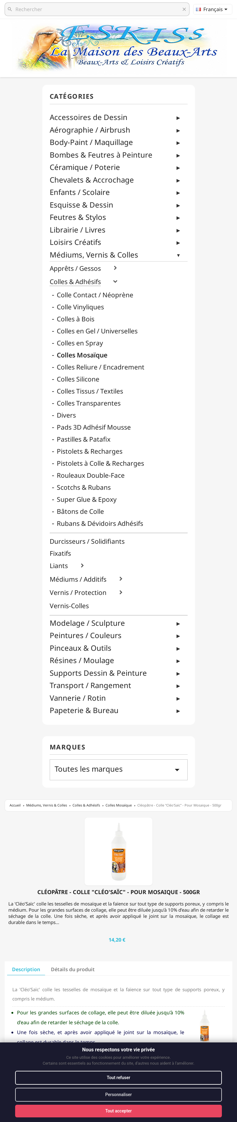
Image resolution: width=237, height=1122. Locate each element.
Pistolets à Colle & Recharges (100, 463)
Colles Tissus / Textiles (90, 391)
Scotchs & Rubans (84, 487)
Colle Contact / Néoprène (95, 295)
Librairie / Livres (78, 230)
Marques (68, 747)
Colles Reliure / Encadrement (100, 367)
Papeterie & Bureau (84, 710)
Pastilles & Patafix (83, 439)
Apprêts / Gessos (75, 268)
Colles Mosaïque (82, 355)
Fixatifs (60, 553)
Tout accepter (118, 1110)
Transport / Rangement (90, 685)
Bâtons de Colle (80, 511)
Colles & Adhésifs (75, 282)
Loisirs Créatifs (75, 242)
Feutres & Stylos (78, 217)
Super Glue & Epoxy (87, 499)
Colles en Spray (80, 343)
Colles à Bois (75, 319)
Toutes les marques (119, 769)
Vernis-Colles (69, 606)
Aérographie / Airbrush (90, 130)
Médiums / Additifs (78, 579)
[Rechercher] (97, 9)
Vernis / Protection (78, 592)
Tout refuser (118, 1077)
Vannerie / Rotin (78, 698)
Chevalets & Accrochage (92, 180)
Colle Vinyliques (80, 307)
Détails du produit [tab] (73, 969)
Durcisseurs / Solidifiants (87, 541)
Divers (66, 415)
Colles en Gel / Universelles (97, 331)
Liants (59, 566)
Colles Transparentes (89, 403)
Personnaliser (118, 1094)
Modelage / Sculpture (87, 623)
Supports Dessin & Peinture (98, 673)
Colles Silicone (78, 379)
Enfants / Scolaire (80, 192)
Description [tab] (26, 969)
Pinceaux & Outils (80, 648)
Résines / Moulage (82, 660)
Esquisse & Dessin (81, 205)
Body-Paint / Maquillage (91, 142)
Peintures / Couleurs (86, 635)
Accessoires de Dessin (88, 117)
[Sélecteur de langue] (212, 9)
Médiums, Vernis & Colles (94, 255)
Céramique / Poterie (85, 167)
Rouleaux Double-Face (91, 475)
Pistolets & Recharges (90, 451)
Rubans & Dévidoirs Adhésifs (100, 523)
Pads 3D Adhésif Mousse (94, 427)
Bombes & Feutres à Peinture (101, 155)
